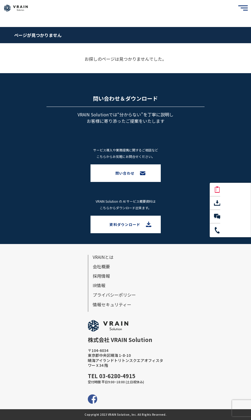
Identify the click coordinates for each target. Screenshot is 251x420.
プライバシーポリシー (114, 295)
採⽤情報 (101, 276)
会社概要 (101, 266)
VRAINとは (103, 257)
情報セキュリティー (112, 304)
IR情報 (99, 285)
